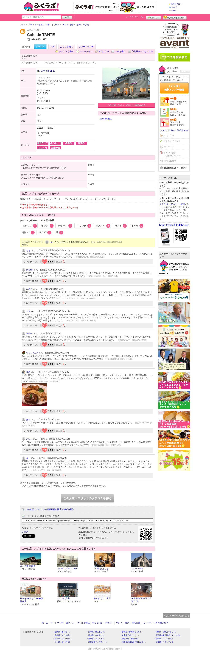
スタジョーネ (137, 568)
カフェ (121, 226)
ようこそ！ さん (135, 17)
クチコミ (40, 46)
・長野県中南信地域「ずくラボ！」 (168, 635)
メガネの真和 (63, 598)
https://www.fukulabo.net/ (174, 225)
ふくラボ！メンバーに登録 (172, 204)
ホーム (174, 11)
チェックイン (86, 51)
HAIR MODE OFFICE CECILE (141, 600)
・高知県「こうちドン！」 (164, 642)
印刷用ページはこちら (142, 51)
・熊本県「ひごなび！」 (96, 632)
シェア (25, 532)
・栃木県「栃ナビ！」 (62, 632)
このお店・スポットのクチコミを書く (87, 498)
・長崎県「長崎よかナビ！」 (165, 632)
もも (28, 250)
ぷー (52, 242)
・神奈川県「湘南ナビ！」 (130, 639)
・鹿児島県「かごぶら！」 (97, 642)
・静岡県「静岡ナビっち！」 (131, 632)
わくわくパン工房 (102, 598)
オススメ (103, 226)
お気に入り (104, 51)
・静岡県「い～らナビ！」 (164, 639)
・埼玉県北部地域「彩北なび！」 (133, 642)
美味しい (30, 226)
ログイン (153, 17)
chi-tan (29, 333)
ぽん (28, 419)
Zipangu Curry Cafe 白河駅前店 (31, 600)
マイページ (169, 147)
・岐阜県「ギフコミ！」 (130, 635)
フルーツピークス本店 (67, 568)
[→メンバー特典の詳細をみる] (174, 130)
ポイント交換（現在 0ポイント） (173, 154)
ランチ (47, 226)
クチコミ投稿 (83, 623)
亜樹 (28, 372)
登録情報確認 (170, 161)
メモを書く (120, 51)
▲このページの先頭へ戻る (176, 615)
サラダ (45, 232)
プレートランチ (86, 46)
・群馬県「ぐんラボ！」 (62, 639)
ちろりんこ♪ (32, 353)
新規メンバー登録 (175, 17)
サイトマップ (57, 623)
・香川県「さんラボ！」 (96, 639)
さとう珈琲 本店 (27, 566)
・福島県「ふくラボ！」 (62, 635)
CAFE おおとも (101, 568)
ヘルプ (174, 7)
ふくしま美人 (66, 46)
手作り (137, 226)
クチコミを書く (66, 51)
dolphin (29, 270)
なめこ (29, 289)
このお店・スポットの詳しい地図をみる (126, 105)
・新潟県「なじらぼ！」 (96, 635)
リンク (119, 623)
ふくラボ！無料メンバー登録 (174, 88)
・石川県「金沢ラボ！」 (62, 642)
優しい (29, 232)
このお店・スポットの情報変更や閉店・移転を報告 (49, 509)
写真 (52, 46)
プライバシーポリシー (102, 623)
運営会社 (136, 623)
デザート (65, 226)
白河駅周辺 (106, 118)
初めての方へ (176, 4)
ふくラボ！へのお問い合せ (155, 623)
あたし (29, 439)
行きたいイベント (172, 141)
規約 (127, 623)
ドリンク (84, 226)
